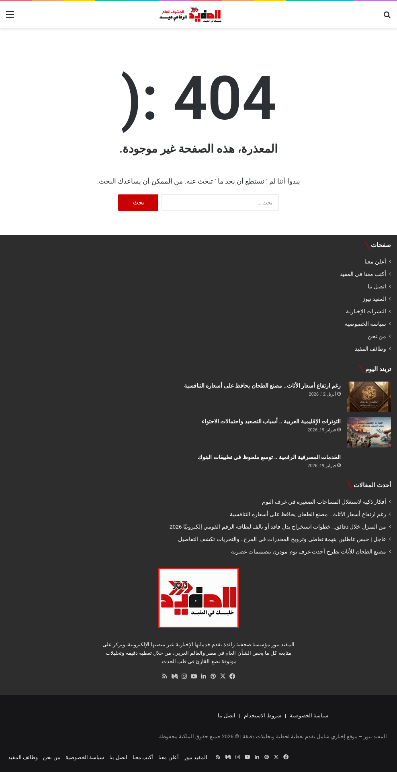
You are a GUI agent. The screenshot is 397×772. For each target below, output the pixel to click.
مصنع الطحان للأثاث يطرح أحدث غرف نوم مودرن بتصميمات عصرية (308, 551)
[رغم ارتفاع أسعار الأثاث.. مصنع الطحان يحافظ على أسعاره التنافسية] (369, 397)
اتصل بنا (377, 286)
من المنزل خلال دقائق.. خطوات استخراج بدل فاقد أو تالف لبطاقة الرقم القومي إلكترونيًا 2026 (278, 526)
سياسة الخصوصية (365, 324)
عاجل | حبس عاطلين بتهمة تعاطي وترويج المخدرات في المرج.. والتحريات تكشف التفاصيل (282, 539)
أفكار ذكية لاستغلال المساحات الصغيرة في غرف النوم (324, 501)
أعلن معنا (375, 261)
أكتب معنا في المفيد (363, 274)
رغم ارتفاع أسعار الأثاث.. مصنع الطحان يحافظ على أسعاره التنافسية (262, 385)
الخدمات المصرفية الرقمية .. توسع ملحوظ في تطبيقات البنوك (269, 457)
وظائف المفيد (370, 348)
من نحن (377, 336)
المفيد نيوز (374, 299)
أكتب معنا (143, 757)
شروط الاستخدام (262, 716)
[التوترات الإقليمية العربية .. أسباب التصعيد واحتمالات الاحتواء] (369, 432)
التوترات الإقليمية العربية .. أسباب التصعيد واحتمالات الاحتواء (271, 421)
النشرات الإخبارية (366, 311)
